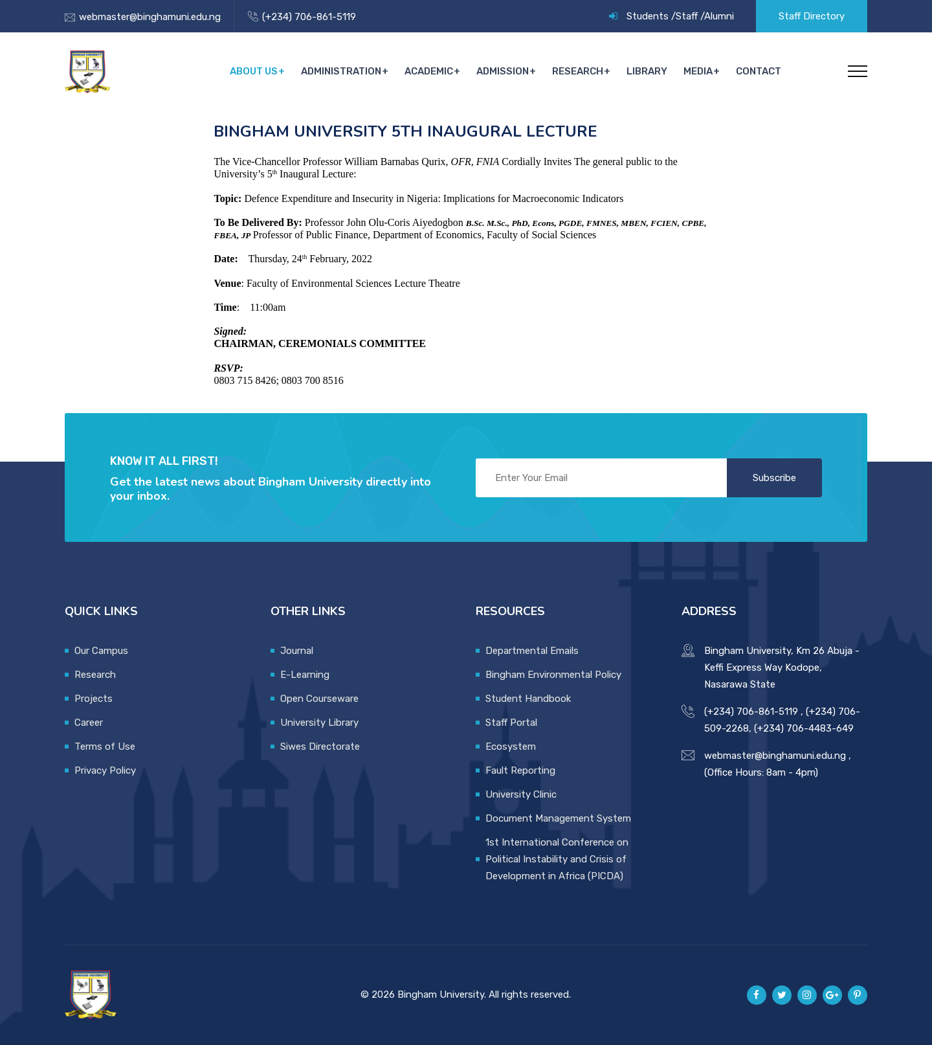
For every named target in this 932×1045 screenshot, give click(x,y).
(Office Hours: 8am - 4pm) (761, 772)
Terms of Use (104, 746)
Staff (687, 16)
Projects (93, 698)
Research (580, 71)
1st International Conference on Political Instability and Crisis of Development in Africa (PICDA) (556, 859)
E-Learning (304, 674)
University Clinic (521, 794)
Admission (506, 71)
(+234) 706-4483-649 (804, 728)
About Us (259, 71)
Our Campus (101, 651)
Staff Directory (812, 16)
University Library (319, 722)
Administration (345, 71)
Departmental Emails (532, 651)
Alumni (719, 16)
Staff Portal (511, 722)
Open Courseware (319, 698)
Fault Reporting (520, 770)
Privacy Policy (105, 770)
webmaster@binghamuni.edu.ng (150, 17)
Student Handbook (528, 698)
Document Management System (558, 818)
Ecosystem (510, 746)
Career (88, 722)
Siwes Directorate (320, 746)
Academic (432, 71)
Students (648, 16)
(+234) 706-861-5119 (309, 17)
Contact (758, 71)
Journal (296, 651)
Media (698, 71)
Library (648, 71)
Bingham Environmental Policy (553, 674)
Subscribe (774, 478)
